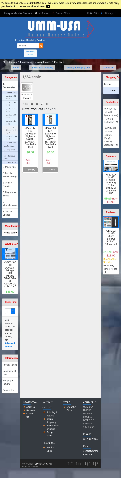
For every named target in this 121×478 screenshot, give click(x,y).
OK (48, 6)
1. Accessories (27, 62)
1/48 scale (11, 103)
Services (30, 410)
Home (16, 67)
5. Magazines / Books (10, 194)
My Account (108, 67)
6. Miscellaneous (10, 204)
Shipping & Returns (8, 382)
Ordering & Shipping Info (78, 67)
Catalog (13, 62)
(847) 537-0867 (90, 439)
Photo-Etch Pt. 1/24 (12, 130)
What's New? (12, 244)
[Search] (28, 45)
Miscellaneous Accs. (9, 156)
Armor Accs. (10, 142)
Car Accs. (9, 146)
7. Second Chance (8, 213)
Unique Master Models (18, 13)
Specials (111, 156)
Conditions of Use (9, 373)
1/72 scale (11, 97)
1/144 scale (11, 137)
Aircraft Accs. (44, 62)
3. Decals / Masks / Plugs (10, 175)
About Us (30, 407)
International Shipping (42, 67)
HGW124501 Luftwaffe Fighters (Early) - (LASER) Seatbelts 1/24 (50, 137)
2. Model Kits (9, 167)
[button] (43, 13)
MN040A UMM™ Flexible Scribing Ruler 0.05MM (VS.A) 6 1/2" (111, 184)
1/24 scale (59, 62)
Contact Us (8, 390)
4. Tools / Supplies (7, 184)
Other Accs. (10, 162)
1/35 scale (11, 116)
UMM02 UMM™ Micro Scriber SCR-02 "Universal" (111, 238)
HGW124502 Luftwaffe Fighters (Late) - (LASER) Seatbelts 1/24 (30, 137)
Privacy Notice (10, 364)
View (30, 170)
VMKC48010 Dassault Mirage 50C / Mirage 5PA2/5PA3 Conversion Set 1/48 (10, 274)
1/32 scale (11, 110)
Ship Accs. (9, 150)
